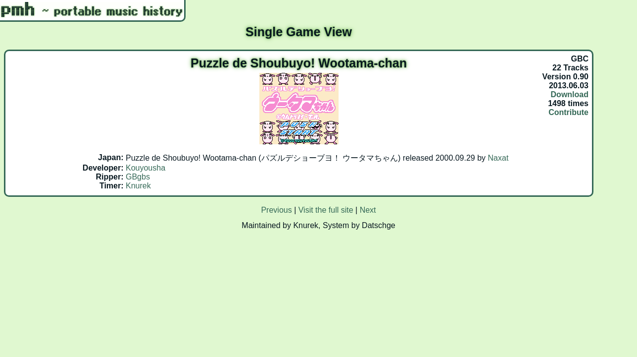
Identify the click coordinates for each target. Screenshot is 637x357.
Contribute (568, 112)
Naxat (498, 158)
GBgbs (138, 177)
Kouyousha (145, 168)
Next (368, 210)
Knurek (138, 185)
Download (569, 94)
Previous (276, 210)
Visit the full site (325, 210)
